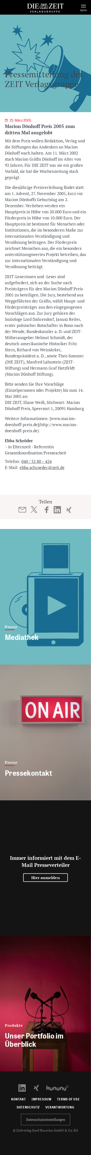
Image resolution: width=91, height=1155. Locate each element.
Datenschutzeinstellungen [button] (45, 1119)
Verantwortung (59, 1107)
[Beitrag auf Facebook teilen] (46, 509)
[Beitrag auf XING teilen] (69, 510)
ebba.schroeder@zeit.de (42, 467)
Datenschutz (28, 1107)
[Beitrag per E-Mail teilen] (22, 510)
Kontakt (18, 1099)
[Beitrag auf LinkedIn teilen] (57, 509)
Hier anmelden (45, 877)
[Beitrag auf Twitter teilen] (34, 509)
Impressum (41, 1099)
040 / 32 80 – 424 (36, 461)
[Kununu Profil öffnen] (59, 1087)
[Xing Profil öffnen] (39, 1087)
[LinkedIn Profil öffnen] (25, 1087)
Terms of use (68, 1099)
